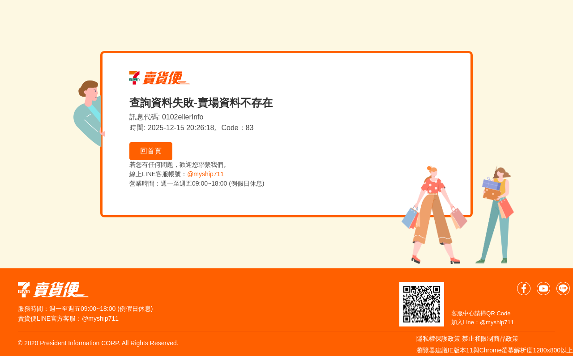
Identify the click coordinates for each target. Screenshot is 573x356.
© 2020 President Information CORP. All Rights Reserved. (98, 343)
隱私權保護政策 (438, 338)
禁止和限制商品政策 (490, 338)
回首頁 (151, 151)
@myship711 (205, 174)
